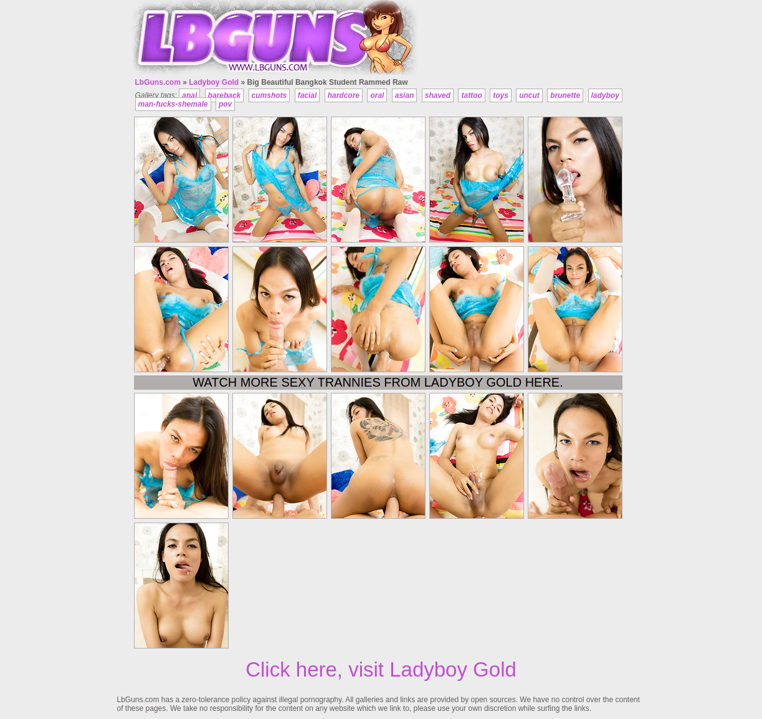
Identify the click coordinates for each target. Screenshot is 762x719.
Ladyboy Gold (214, 82)
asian (404, 95)
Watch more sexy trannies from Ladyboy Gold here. (378, 382)
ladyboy (605, 95)
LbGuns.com (158, 82)
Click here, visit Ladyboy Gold (381, 669)
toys (500, 95)
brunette (565, 95)
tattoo (471, 95)
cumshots (269, 95)
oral (377, 95)
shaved (437, 95)
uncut (529, 95)
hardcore (344, 95)
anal (189, 95)
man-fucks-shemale (173, 104)
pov (225, 104)
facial (307, 95)
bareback (224, 95)
